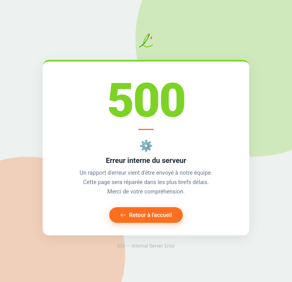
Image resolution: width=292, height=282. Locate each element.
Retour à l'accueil (146, 215)
